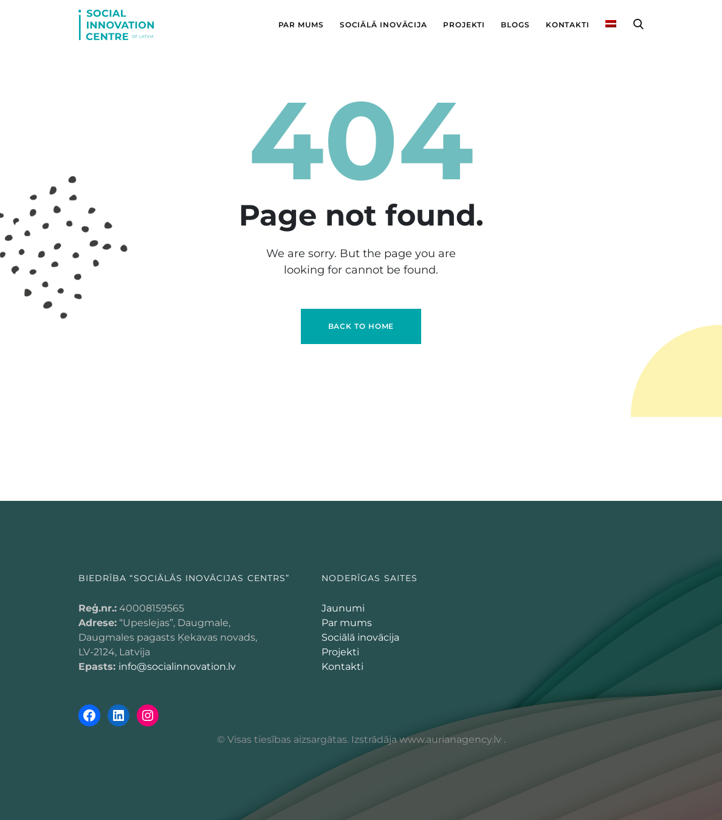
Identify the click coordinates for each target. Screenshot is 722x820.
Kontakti (342, 666)
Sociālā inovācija (360, 637)
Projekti (340, 652)
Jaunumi (343, 608)
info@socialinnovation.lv (177, 666)
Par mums (346, 623)
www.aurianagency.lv (450, 739)
